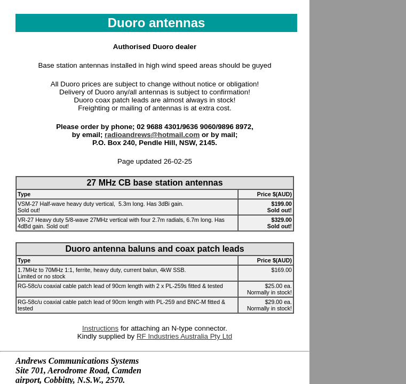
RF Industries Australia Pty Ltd (184, 336)
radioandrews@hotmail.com (152, 135)
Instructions (100, 328)
